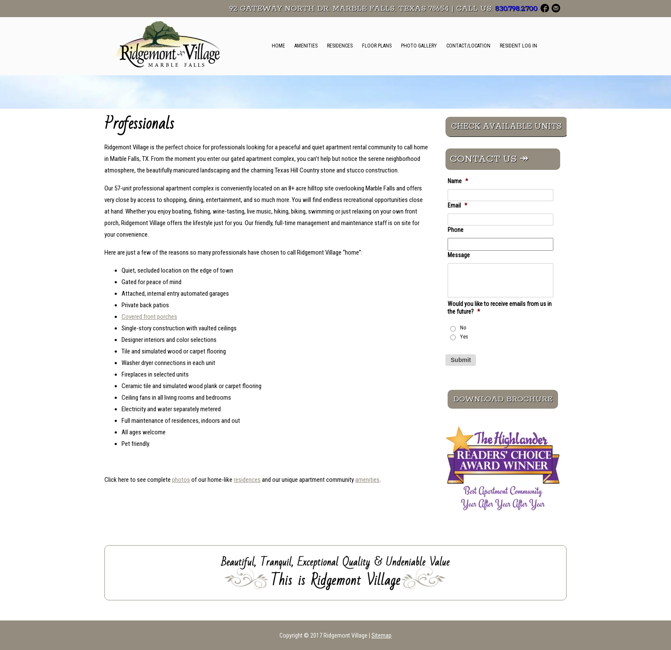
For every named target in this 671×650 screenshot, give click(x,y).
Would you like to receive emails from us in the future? (500, 307)
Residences (340, 46)
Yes (464, 337)
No (463, 328)
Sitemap (381, 635)
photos (181, 480)
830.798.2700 (516, 8)
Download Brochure (502, 399)
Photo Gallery (419, 46)
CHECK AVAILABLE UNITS (506, 127)
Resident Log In (518, 46)
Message (459, 255)
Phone (455, 229)
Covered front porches (149, 317)
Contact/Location (468, 46)
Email (457, 205)
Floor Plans (377, 46)
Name (458, 181)
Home (278, 46)
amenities (367, 480)
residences (247, 480)
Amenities (306, 46)
